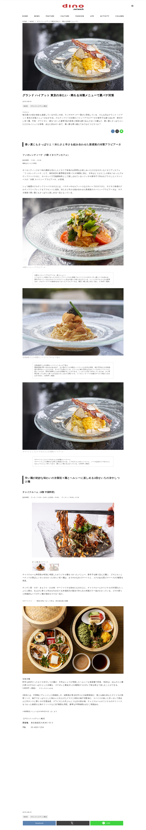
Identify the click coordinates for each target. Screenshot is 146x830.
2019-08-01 (27, 101)
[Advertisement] (48, 792)
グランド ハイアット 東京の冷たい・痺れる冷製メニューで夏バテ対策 (68, 95)
